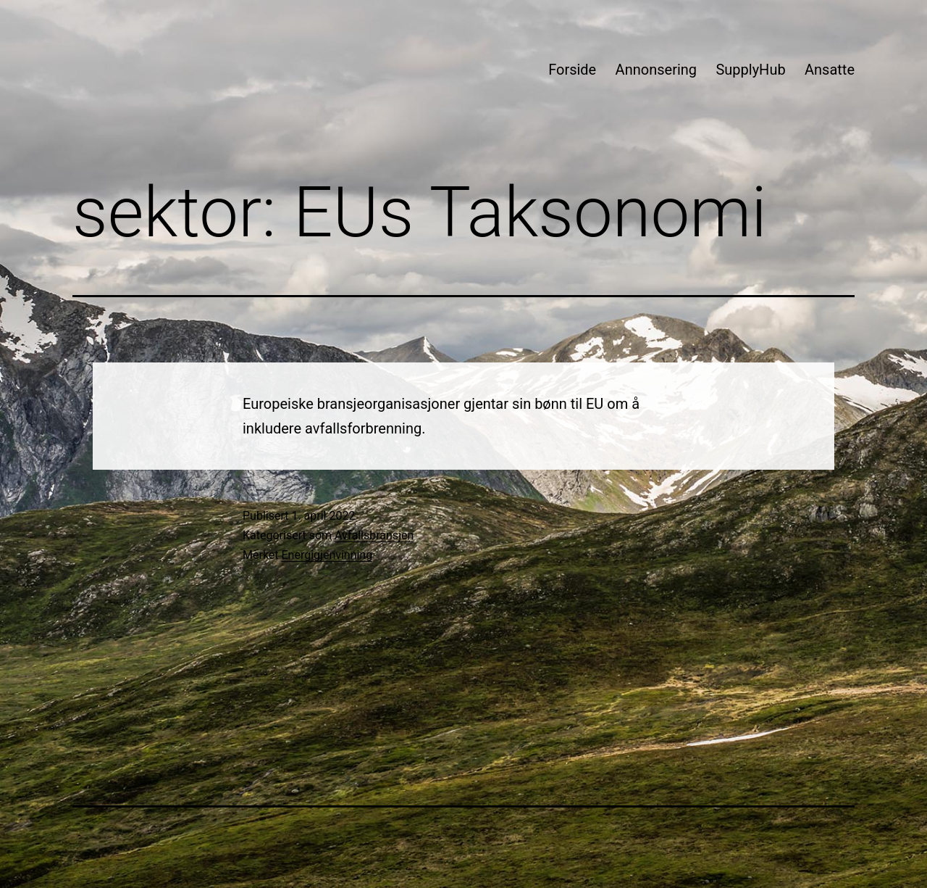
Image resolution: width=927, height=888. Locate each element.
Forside (572, 69)
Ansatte (830, 69)
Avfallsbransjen (374, 535)
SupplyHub (750, 69)
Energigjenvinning (327, 555)
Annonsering (656, 69)
